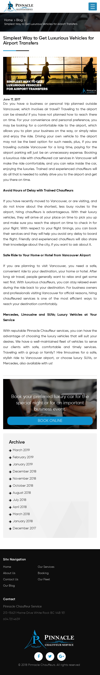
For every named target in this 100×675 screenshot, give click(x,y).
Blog (19, 20)
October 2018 (23, 485)
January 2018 (23, 521)
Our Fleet (44, 579)
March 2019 (21, 450)
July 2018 (19, 500)
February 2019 (23, 457)
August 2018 (22, 493)
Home (8, 20)
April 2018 (20, 507)
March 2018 (21, 514)
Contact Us (10, 579)
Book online (50, 421)
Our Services (46, 566)
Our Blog (9, 585)
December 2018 (24, 471)
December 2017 (24, 528)
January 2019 (23, 464)
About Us (9, 573)
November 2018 (24, 478)
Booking (43, 573)
